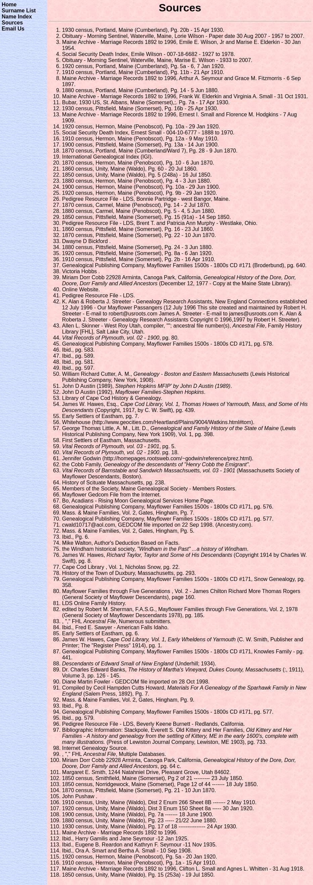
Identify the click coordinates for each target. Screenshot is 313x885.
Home (9, 4)
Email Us (13, 29)
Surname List (19, 10)
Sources (12, 22)
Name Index (17, 16)
